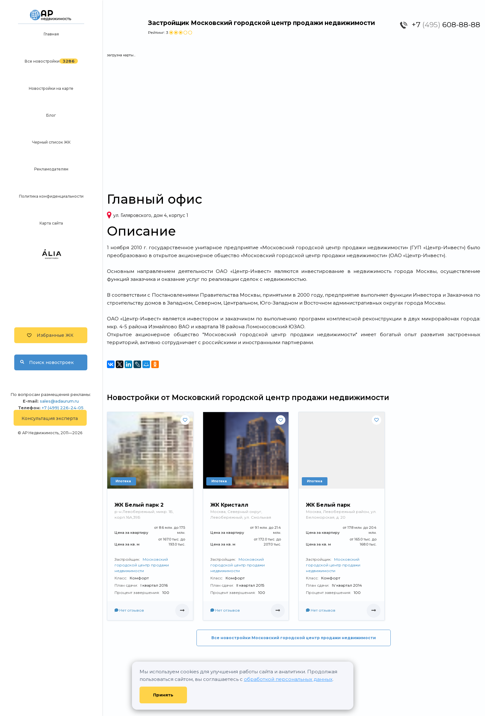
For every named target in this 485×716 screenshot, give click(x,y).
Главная (51, 34)
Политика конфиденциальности (51, 196)
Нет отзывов (129, 610)
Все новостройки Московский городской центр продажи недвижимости (293, 637)
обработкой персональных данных (288, 679)
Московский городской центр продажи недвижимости (142, 565)
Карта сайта (51, 223)
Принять (163, 694)
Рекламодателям (51, 169)
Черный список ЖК (51, 142)
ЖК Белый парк (328, 505)
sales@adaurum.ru (59, 401)
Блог (51, 115)
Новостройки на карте (51, 88)
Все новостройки (42, 61)
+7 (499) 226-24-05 (63, 407)
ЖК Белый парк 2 (139, 505)
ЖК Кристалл (229, 505)
